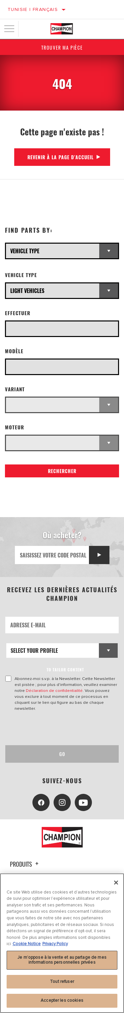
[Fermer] (116, 882)
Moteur (14, 427)
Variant (15, 389)
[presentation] (60, 728)
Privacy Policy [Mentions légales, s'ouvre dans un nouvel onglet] (55, 943)
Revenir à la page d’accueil (60, 157)
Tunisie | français (33, 9)
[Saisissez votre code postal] (52, 555)
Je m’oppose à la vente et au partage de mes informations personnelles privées (62, 960)
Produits (25, 864)
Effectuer (17, 313)
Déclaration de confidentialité (54, 690)
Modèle (14, 351)
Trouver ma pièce (62, 47)
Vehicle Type (21, 274)
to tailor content (65, 669)
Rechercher (62, 470)
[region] (62, 943)
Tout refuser (62, 981)
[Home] (62, 29)
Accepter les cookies (62, 1000)
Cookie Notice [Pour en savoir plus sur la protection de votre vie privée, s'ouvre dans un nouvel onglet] (27, 943)
